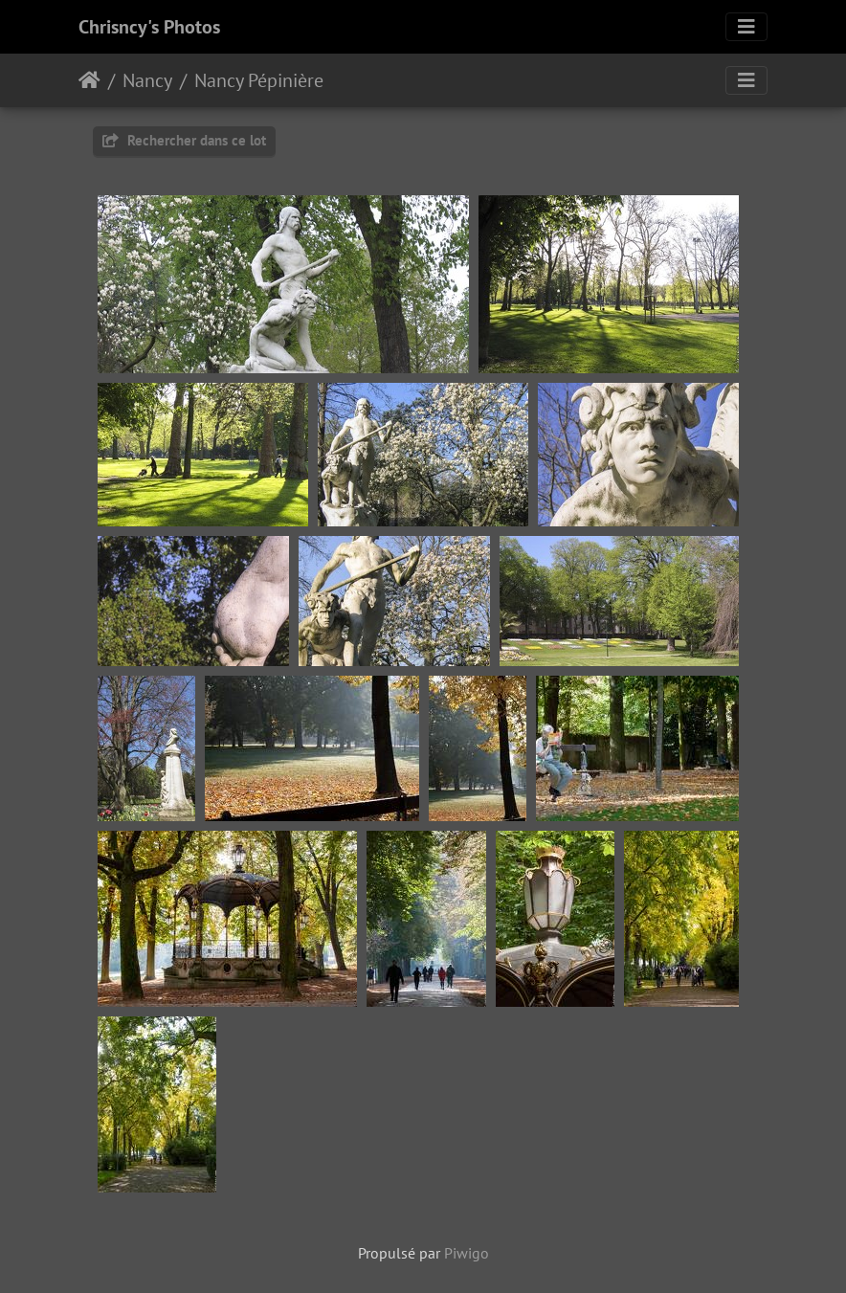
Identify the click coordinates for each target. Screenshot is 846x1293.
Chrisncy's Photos (149, 26)
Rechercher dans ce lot (184, 140)
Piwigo (466, 1252)
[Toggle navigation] (746, 26)
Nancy (147, 80)
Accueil (89, 80)
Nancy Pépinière (258, 80)
